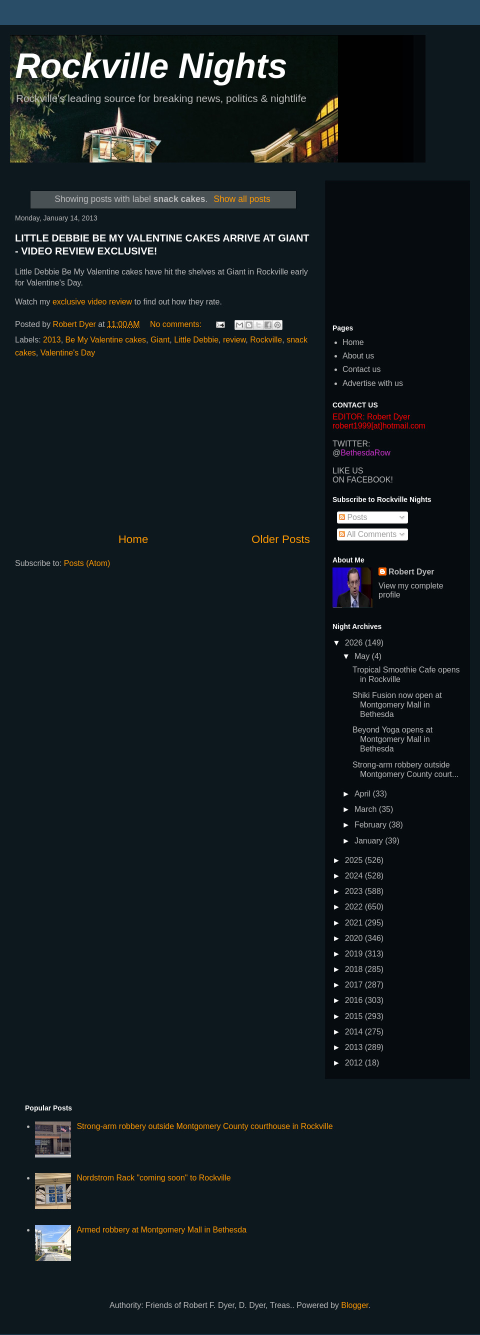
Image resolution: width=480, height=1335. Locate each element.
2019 (355, 954)
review (234, 340)
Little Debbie (196, 340)
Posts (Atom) (87, 563)
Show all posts (242, 199)
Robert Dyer (411, 572)
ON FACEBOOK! (362, 480)
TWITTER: (351, 444)
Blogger (354, 1305)
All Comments (367, 534)
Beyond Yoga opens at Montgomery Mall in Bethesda (392, 739)
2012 (355, 1062)
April (363, 794)
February (371, 824)
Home (133, 539)
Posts (353, 517)
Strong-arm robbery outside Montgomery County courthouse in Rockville (204, 1126)
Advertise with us (372, 383)
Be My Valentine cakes (106, 340)
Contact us (361, 369)
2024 (355, 876)
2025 (355, 860)
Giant (160, 340)
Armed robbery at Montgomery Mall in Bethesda (161, 1230)
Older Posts (281, 539)
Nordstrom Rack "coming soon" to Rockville (153, 1178)
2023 (355, 891)
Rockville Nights (151, 66)
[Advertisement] (162, 446)
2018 (355, 969)
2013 (52, 340)
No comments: (177, 324)
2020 (355, 938)
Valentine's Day (67, 352)
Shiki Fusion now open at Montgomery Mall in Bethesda (397, 704)
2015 (355, 1016)
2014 (355, 1032)
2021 (355, 922)
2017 (355, 984)
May (363, 656)
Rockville (266, 340)
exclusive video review (92, 302)
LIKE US (347, 470)
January (369, 840)
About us (358, 356)
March (366, 809)
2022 (355, 906)
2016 (355, 1000)
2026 (355, 642)
